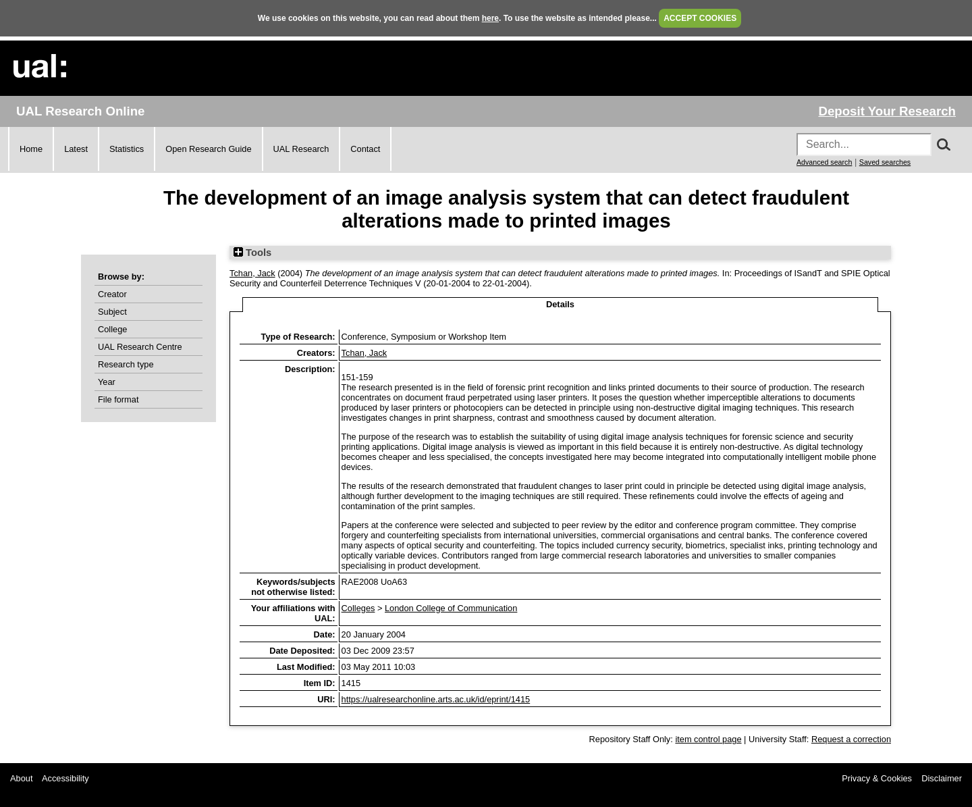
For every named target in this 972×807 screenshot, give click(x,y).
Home (31, 149)
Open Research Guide (208, 149)
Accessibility (65, 778)
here (490, 18)
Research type (126, 364)
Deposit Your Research (887, 111)
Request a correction (851, 739)
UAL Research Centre (140, 347)
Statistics (126, 149)
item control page (708, 739)
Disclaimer (941, 778)
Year (106, 382)
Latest (76, 149)
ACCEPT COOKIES (700, 18)
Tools (252, 252)
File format (118, 399)
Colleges (358, 608)
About (21, 778)
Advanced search (824, 162)
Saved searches (885, 162)
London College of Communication (451, 608)
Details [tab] (560, 304)
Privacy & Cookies (877, 778)
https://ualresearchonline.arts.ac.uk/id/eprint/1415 (436, 699)
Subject (112, 312)
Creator (112, 294)
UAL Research (301, 149)
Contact (365, 149)
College (112, 329)
